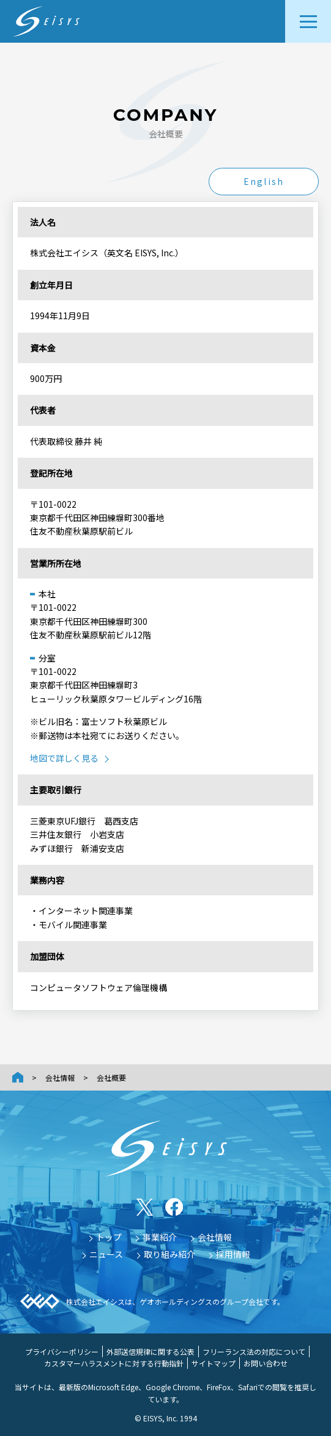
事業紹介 (160, 1237)
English (264, 181)
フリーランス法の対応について (254, 1351)
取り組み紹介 (169, 1254)
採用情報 (233, 1254)
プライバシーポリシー (62, 1351)
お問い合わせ (266, 1363)
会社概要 (111, 1077)
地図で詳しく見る (64, 758)
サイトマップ (214, 1363)
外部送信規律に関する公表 (150, 1351)
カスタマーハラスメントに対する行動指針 (114, 1363)
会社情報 (60, 1077)
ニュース (106, 1254)
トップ (109, 1237)
